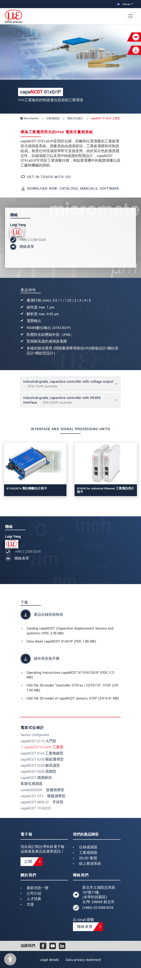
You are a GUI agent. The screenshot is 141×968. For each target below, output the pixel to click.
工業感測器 (88, 853)
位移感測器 (88, 847)
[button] (10, 959)
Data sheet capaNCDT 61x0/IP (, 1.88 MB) (61, 641)
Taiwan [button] (123, 4)
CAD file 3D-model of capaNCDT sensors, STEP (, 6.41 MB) (73, 698)
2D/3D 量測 (88, 858)
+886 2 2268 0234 (33, 239)
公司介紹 (34, 893)
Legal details (49, 959)
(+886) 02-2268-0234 (97, 907)
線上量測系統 (90, 864)
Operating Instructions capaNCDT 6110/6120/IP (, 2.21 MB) (71, 675)
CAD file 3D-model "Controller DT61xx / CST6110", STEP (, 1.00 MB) (72, 688)
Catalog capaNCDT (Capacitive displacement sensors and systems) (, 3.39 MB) (70, 631)
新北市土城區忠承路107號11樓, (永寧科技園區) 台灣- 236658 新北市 (98, 894)
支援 (30, 904)
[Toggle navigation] (130, 16)
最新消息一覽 (38, 888)
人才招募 (34, 899)
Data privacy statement (84, 959)
